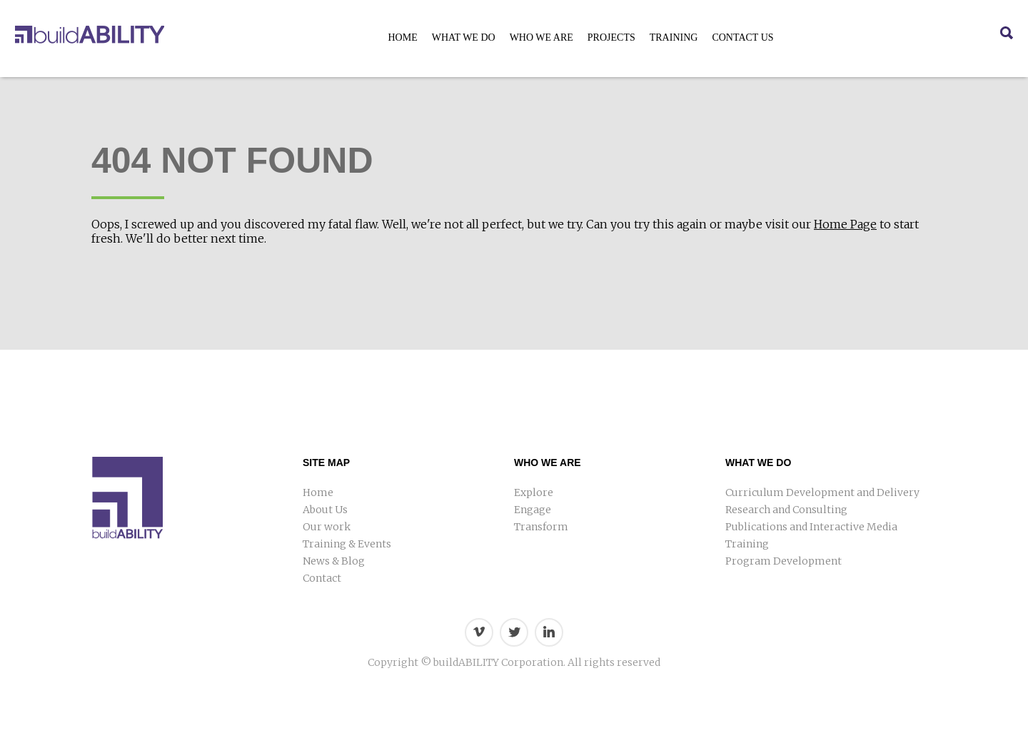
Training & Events (347, 543)
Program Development (783, 561)
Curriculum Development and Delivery (822, 492)
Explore (533, 492)
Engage (532, 509)
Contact (322, 578)
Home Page (845, 224)
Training (674, 37)
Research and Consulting (786, 509)
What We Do (463, 37)
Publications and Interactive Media (811, 526)
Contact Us (742, 37)
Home (402, 37)
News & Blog (334, 561)
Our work (327, 526)
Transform (541, 526)
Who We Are (541, 37)
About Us (325, 509)
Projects (611, 37)
